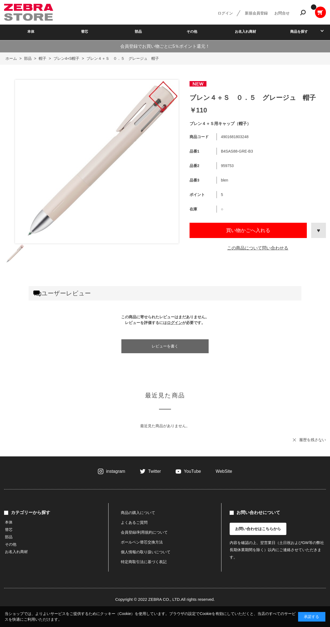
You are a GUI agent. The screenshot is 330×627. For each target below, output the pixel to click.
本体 (30, 31)
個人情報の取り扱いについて (145, 552)
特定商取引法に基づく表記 (144, 562)
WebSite (224, 471)
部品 (138, 31)
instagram (115, 471)
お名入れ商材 (245, 31)
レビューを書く (165, 346)
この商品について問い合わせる (257, 248)
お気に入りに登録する (318, 230)
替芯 (84, 31)
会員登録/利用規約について (144, 532)
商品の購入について (138, 512)
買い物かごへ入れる (248, 230)
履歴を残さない (312, 440)
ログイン (225, 13)
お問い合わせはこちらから (258, 529)
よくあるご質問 (134, 522)
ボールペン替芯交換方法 (142, 542)
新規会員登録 (256, 13)
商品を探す (299, 31)
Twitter (154, 471)
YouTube (192, 471)
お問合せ (282, 13)
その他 (192, 31)
